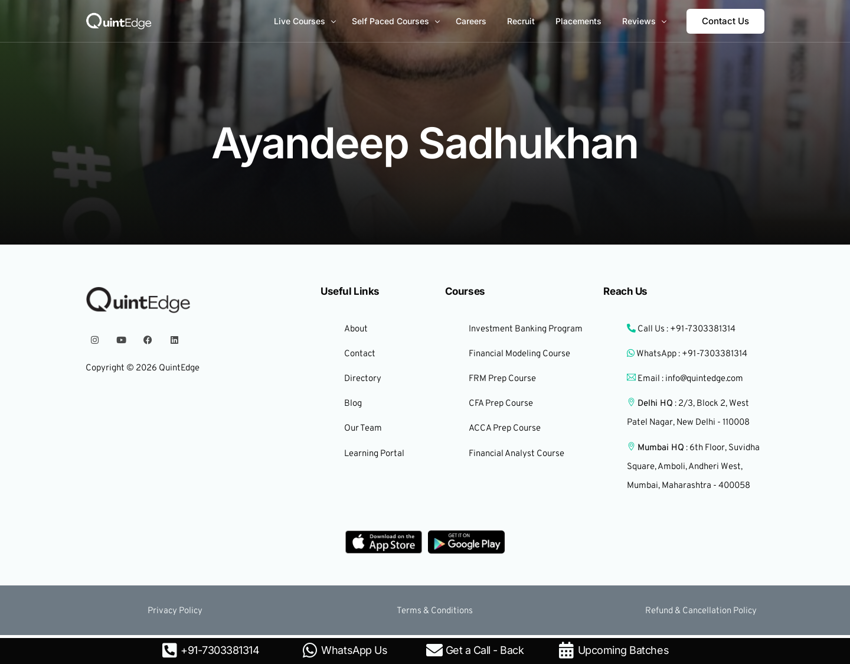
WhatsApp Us (354, 650)
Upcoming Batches (623, 650)
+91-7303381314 (220, 650)
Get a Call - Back (485, 650)
